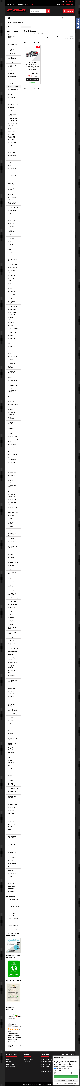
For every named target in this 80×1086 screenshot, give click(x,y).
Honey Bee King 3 (12, 302)
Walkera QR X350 (12, 486)
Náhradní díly (13, 98)
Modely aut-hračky (12, 66)
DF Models (12, 444)
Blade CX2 (12, 332)
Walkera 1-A (13, 381)
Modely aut (12, 62)
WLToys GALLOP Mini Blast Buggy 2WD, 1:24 (11, 137)
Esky (10, 288)
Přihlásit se (69, 1)
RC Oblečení (12, 864)
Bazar (10, 867)
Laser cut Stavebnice (11, 542)
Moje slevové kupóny (47, 1071)
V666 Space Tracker (12, 260)
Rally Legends (13, 90)
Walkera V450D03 (11, 418)
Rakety (11, 538)
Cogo (11, 849)
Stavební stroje (11, 93)
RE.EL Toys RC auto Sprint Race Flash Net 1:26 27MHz (32, 66)
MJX (10, 353)
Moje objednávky (46, 1059)
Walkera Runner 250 (11, 495)
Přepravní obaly (11, 825)
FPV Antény (12, 54)
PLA (10, 880)
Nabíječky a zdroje (12, 744)
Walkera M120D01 (11, 367)
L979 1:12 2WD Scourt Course (12, 119)
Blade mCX (12, 350)
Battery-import (28, 1059)
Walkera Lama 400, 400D (13, 384)
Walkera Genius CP (11, 400)
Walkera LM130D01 (11, 427)
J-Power (12, 617)
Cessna (11, 614)
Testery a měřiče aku (11, 734)
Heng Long (12, 142)
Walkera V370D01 (11, 376)
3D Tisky (12, 883)
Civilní (11, 530)
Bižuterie (12, 551)
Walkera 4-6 (13, 436)
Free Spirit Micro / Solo (12, 313)
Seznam (71, 37)
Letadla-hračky (11, 523)
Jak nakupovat (13, 899)
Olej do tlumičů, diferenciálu (12, 812)
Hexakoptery (13, 454)
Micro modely (13, 727)
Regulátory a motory (12, 748)
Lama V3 (12, 295)
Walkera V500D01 (11, 423)
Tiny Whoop (13, 469)
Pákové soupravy (11, 697)
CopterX (12, 245)
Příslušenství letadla (12, 547)
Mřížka (66, 37)
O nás (15, 18)
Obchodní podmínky (11, 914)
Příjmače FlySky (11, 705)
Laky (10, 817)
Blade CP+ (12, 335)
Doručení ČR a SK (14, 906)
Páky (11, 554)
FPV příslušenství (12, 58)
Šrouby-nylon (13, 590)
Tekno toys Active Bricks (12, 853)
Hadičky (12, 582)
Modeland (27, 1062)
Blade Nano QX (12, 342)
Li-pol (11, 717)
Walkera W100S (11, 490)
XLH (10, 165)
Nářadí (10, 765)
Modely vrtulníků (11, 184)
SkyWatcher (13, 472)
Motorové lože (12, 577)
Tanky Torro (13, 662)
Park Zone (12, 601)
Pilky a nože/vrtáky (11, 776)
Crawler (12, 80)
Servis (47, 18)
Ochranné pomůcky (11, 887)
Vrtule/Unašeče (13, 562)
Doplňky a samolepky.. (12, 176)
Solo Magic (12, 309)
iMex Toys (12, 152)
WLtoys (11, 253)
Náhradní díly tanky (13, 671)
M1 (10, 214)
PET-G (11, 877)
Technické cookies (61, 1069)
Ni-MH (11, 730)
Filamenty (12, 873)
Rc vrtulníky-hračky (12, 188)
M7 (10, 241)
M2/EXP (11, 223)
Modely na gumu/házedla (12, 534)
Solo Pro (12, 322)
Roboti (10, 830)
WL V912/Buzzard (12, 284)
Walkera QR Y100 (12, 508)
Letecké (12, 720)
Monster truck (13, 76)
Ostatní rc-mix (13, 833)
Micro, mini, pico (12, 756)
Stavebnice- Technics (12, 837)
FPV (9, 41)
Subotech (12, 155)
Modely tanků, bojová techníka (12, 653)
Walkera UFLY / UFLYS (13, 440)
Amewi (11, 149)
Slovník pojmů (57, 18)
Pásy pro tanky (11, 676)
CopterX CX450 (11, 248)
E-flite (11, 325)
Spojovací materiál (12, 585)
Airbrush (12, 769)
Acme (11, 101)
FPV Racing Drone (12, 50)
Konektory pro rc (12, 792)
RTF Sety (12, 527)
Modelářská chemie (12, 797)
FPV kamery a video (13, 45)
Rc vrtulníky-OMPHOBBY (12, 203)
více (68, 1069)
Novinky (22, 18)
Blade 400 (12, 347)
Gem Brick (12, 857)
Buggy (11, 70)
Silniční (11, 83)
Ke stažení (68, 18)
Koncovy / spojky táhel (12, 593)
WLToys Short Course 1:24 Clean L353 (13, 130)
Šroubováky (13, 772)
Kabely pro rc (13, 788)
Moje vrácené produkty (48, 1062)
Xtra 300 (12, 608)
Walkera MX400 (11, 476)
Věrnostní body (13, 925)
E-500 (11, 298)
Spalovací (12, 569)
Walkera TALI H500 (12, 503)
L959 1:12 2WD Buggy (13, 114)
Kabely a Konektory (11, 784)
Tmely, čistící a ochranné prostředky (12, 805)
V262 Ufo (12, 275)
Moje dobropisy (46, 1064)
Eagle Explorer (10, 318)
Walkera (12, 363)
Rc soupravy (12, 688)
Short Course (13, 86)
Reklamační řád (14, 922)
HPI (10, 146)
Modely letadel (13, 512)
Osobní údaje (45, 1069)
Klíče (11, 780)
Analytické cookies (61, 1071)
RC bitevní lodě (12, 644)
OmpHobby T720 (12, 628)
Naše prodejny (13, 929)
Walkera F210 (13, 499)
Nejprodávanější (11, 1064)
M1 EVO (11, 217)
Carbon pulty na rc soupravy (13, 710)
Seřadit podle (28, 37)
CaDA (11, 860)
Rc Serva (11, 753)
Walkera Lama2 (11, 432)
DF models (12, 159)
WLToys (11, 111)
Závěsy (11, 557)
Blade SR (12, 339)
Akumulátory (12, 714)
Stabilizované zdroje (13, 739)
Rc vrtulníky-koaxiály (12, 198)
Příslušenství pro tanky (12, 681)
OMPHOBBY (13, 210)
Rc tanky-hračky (11, 658)
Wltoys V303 (13, 256)
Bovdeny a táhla (12, 573)
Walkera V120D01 (11, 395)
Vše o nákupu (38, 18)
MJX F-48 (12, 360)
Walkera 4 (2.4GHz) (12, 372)
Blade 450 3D (13, 329)
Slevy (29, 18)
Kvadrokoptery (12, 459)
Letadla (11, 515)
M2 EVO (11, 227)
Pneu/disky (12, 172)
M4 (10, 235)
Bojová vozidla (11, 666)
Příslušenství (13, 169)
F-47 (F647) (13, 356)
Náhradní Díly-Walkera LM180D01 (12, 390)
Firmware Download (15, 22)
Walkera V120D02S (11, 413)
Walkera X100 (13, 404)
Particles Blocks (11, 845)
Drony (10, 451)
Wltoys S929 (13, 267)
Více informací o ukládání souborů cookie (65, 1083)
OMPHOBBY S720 (12, 633)
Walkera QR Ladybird (12, 481)
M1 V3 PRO (12, 220)
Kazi (10, 841)
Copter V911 (13, 264)
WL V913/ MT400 (11, 279)
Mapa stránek (10, 1069)
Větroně (12, 519)
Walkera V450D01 (11, 408)
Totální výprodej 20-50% (12, 36)
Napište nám (11, 5)
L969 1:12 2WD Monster (13, 124)
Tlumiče (12, 180)
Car (10, 724)
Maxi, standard (11, 761)
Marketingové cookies (62, 1073)
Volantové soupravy (12, 692)
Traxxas (11, 107)
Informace (10, 896)
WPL (10, 162)
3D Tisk (10, 870)
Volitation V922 (11, 271)
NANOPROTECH (12, 821)
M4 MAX (12, 238)
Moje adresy (45, 1066)
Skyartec (12, 611)
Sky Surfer (12, 621)
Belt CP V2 (12, 291)
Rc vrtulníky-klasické (12, 193)
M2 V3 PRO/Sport (11, 231)
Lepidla (11, 801)
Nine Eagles (13, 306)
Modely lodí (12, 637)
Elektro (11, 566)
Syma (11, 466)
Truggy (11, 73)
